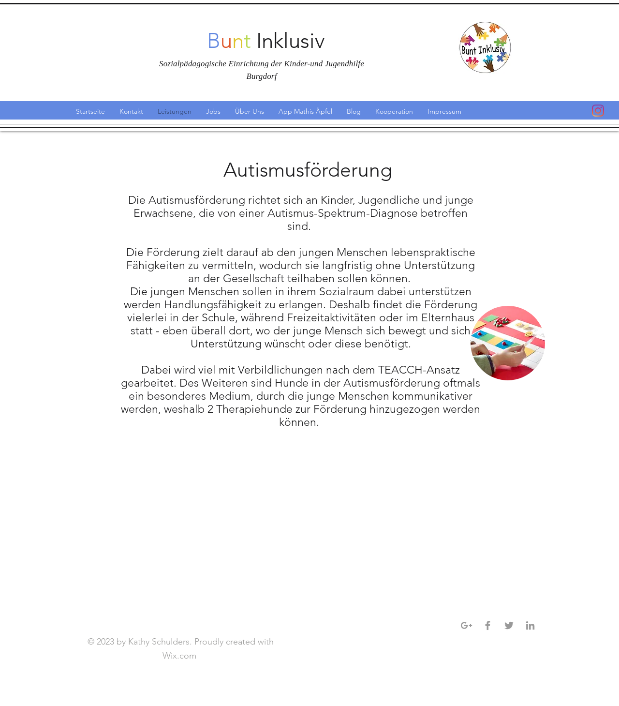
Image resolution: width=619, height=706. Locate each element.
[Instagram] (598, 111)
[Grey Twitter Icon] (509, 625)
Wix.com (180, 655)
